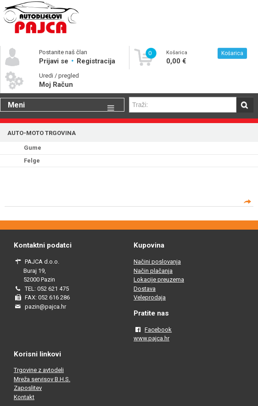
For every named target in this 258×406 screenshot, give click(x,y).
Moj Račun (56, 84)
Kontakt (24, 397)
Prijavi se (54, 61)
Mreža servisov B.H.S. (42, 379)
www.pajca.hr (151, 338)
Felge (32, 160)
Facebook (158, 329)
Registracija (96, 61)
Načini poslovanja (157, 261)
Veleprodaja (150, 297)
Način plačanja (153, 270)
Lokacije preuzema (159, 279)
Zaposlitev (28, 387)
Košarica (232, 53)
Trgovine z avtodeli (39, 370)
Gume (32, 147)
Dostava (145, 288)
